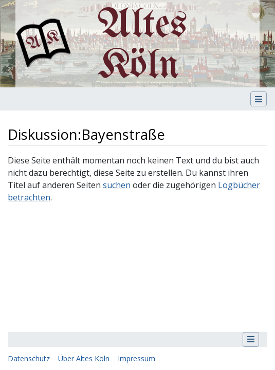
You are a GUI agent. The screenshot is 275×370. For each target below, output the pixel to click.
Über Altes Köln (83, 358)
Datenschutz (29, 358)
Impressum (136, 358)
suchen (117, 185)
